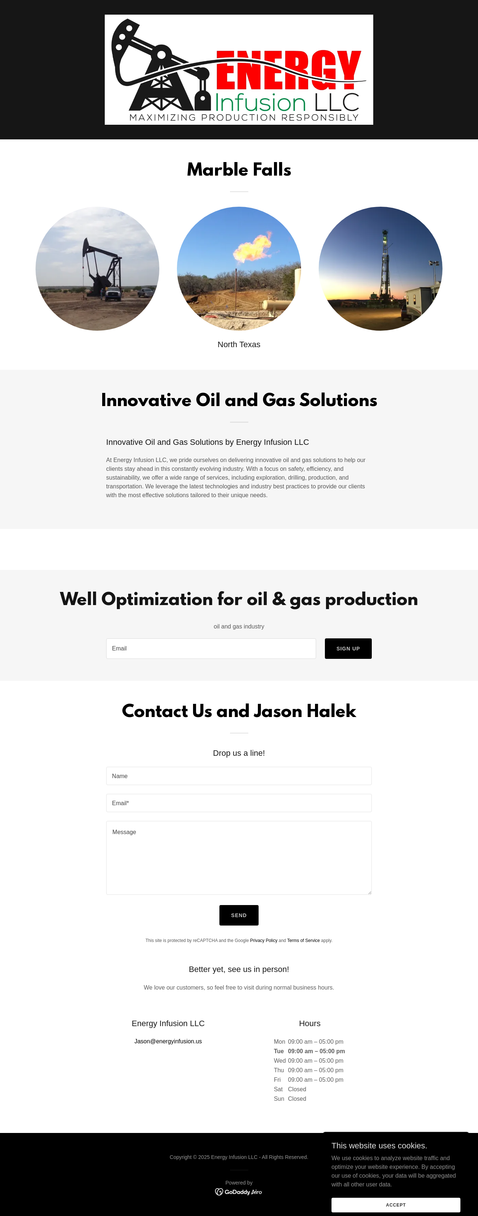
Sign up (348, 649)
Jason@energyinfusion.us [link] (168, 1041)
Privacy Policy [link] (264, 940)
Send (239, 915)
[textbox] (211, 648)
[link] (239, 1191)
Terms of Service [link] (303, 940)
